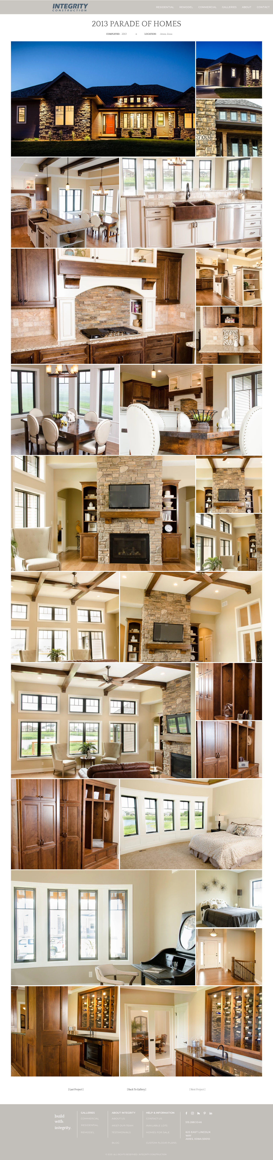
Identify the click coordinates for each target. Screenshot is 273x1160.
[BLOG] (124, 1143)
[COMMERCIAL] (93, 1119)
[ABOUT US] (124, 1119)
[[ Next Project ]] (197, 1089)
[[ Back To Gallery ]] (136, 1089)
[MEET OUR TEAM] (124, 1125)
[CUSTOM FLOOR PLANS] (161, 1143)
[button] (229, 7)
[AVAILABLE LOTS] (158, 1125)
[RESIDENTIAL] (93, 1125)
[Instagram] (192, 1113)
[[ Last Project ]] (75, 1089)
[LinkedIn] (211, 1113)
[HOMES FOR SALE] (158, 1132)
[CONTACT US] (158, 1119)
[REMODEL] (93, 1132)
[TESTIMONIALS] (124, 1132)
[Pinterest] (204, 1113)
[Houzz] (198, 1113)
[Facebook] (186, 1113)
